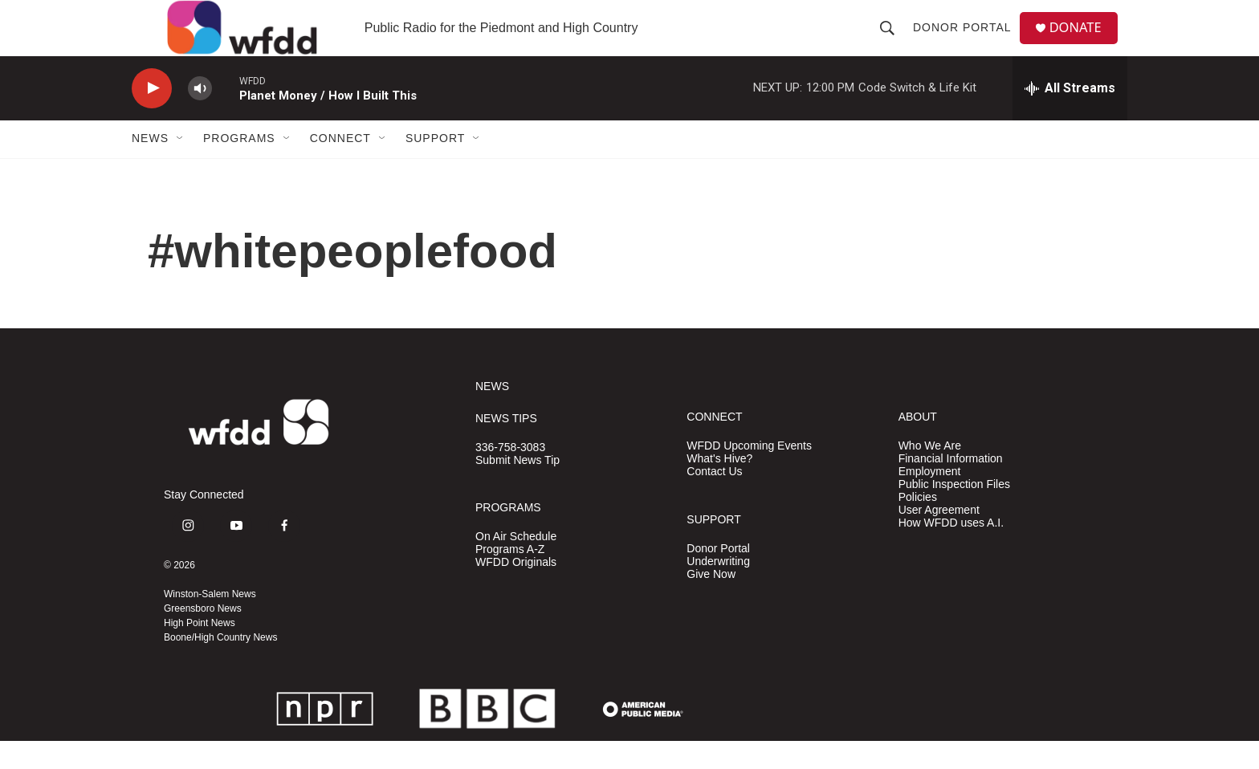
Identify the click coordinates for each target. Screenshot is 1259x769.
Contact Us (714, 500)
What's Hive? (719, 487)
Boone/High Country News (220, 665)
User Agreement (939, 538)
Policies (917, 525)
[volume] (200, 117)
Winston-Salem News (210, 622)
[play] (152, 117)
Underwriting (718, 590)
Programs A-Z (509, 578)
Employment (929, 500)
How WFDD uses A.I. (951, 551)
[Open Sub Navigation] (180, 167)
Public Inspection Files (954, 513)
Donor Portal (967, 41)
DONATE (1082, 42)
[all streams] (1069, 116)
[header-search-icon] (892, 42)
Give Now (711, 602)
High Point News (199, 651)
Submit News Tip (517, 488)
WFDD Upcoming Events (749, 474)
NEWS (492, 415)
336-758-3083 (510, 476)
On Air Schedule (515, 565)
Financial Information (950, 487)
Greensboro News (203, 636)
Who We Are (929, 474)
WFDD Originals (515, 590)
